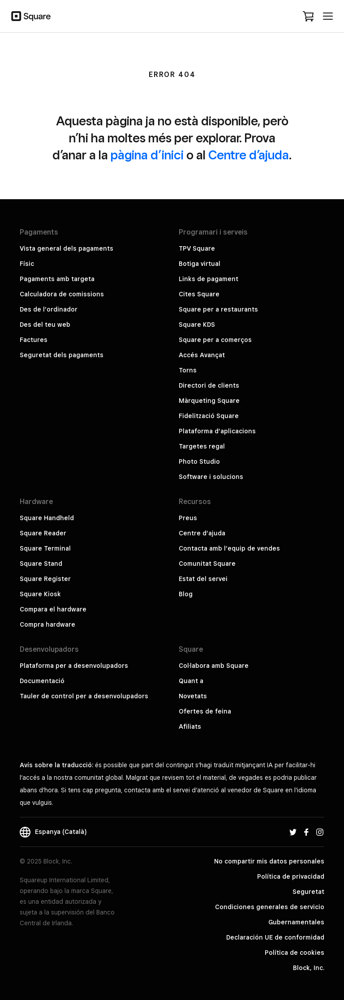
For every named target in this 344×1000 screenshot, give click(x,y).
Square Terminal (45, 548)
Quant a (191, 680)
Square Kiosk (40, 594)
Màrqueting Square (209, 400)
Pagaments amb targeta (57, 278)
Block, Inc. (308, 967)
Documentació (42, 680)
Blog (186, 594)
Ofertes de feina (205, 711)
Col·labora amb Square (214, 665)
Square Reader (43, 533)
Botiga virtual (199, 263)
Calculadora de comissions (62, 294)
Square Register (45, 578)
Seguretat (308, 891)
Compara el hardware (53, 609)
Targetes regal (202, 446)
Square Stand (41, 563)
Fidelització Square (209, 415)
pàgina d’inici (147, 154)
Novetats (193, 696)
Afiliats (190, 726)
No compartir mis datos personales (269, 861)
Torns (188, 370)
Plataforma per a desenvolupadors (74, 665)
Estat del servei (203, 578)
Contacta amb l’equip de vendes (229, 548)
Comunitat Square (207, 563)
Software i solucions (211, 476)
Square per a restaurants (218, 309)
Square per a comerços (215, 339)
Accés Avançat (202, 355)
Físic (27, 263)
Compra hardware (47, 624)
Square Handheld (47, 517)
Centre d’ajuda (248, 154)
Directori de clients (209, 385)
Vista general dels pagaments (66, 248)
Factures (33, 339)
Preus (188, 517)
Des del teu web (45, 324)
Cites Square (199, 294)
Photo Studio (199, 461)
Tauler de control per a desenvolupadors (84, 696)
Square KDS (197, 324)
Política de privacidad (290, 876)
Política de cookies (294, 952)
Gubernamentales (296, 922)
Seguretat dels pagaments (61, 355)
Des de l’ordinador (48, 309)
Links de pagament (208, 278)
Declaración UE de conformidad (275, 937)
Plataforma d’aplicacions (217, 431)
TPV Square (197, 248)
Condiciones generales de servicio (269, 906)
